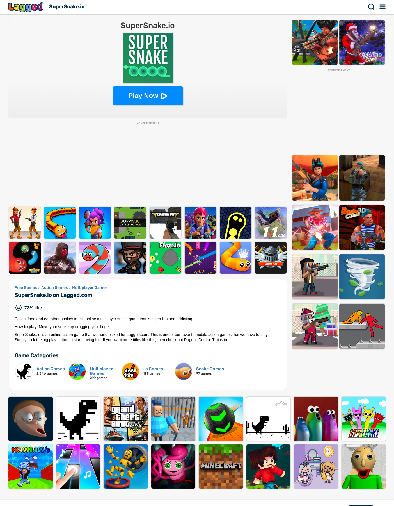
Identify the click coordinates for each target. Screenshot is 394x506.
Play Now (143, 95)
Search (371, 7)
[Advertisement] (148, 164)
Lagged (26, 7)
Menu (382, 7)
